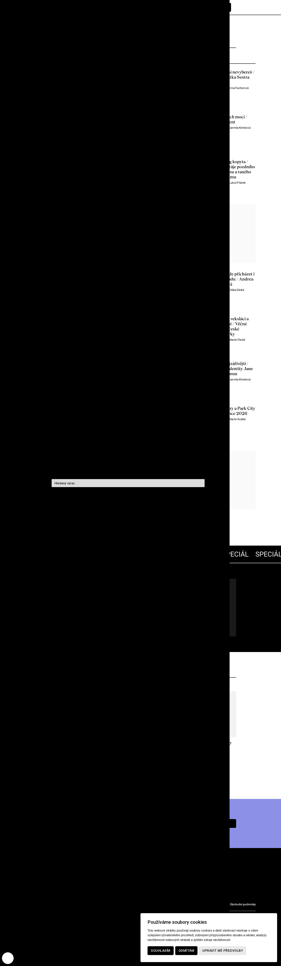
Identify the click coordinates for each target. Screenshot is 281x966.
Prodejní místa (38, 904)
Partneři (67, 904)
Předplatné (216, 7)
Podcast (89, 896)
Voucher (108, 904)
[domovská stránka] (48, 7)
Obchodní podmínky (243, 904)
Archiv (52, 896)
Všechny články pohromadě (68, 606)
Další (130, 523)
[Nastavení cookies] (8, 958)
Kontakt (112, 896)
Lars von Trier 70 (84, 594)
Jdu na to (72, 623)
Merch (87, 904)
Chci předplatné (209, 824)
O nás (70, 896)
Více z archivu (141, 775)
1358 (95, 523)
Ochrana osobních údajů (207, 904)
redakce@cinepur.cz (40, 919)
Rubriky (32, 896)
